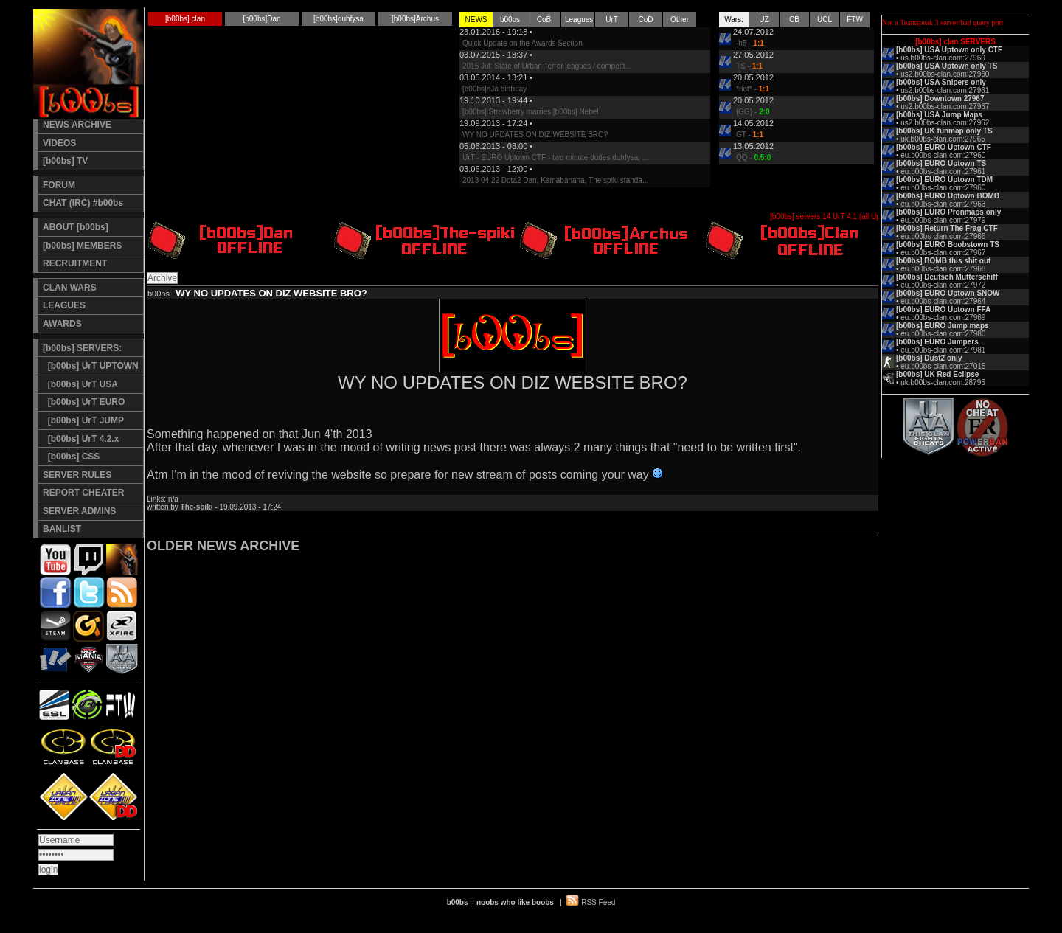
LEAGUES (64, 305)
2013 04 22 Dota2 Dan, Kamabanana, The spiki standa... (555, 180)
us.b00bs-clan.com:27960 (942, 58)
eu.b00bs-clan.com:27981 (942, 350)
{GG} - (753, 112)
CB (794, 19)
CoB (544, 19)
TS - (749, 66)
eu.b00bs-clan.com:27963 (942, 204)
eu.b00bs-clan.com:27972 (942, 285)
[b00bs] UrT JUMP (83, 420)
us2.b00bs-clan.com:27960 (944, 74)
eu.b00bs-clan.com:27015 (942, 366)
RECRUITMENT (75, 263)
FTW (855, 19)
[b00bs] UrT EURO (84, 402)
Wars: (733, 19)
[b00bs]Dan (261, 19)
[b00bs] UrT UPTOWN (91, 366)
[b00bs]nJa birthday (494, 89)
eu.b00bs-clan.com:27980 (942, 334)
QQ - (753, 157)
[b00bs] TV (65, 161)
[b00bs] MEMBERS (82, 245)
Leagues (579, 19)
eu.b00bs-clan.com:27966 (942, 236)
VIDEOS (59, 143)
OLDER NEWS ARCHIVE (223, 545)
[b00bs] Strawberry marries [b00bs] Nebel (530, 112)
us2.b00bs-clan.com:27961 (944, 90)
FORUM (59, 185)
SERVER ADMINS (79, 511)
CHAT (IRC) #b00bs (83, 203)
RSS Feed (598, 902)
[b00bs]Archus (415, 19)
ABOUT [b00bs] (75, 227)
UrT (611, 19)
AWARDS (62, 324)
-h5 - (750, 43)
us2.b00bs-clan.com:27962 (944, 123)
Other (679, 19)
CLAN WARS (70, 287)
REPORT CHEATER (83, 493)
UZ (763, 19)
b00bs (510, 19)
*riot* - (752, 89)
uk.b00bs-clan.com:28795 (942, 382)
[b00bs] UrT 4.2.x (81, 439)
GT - (749, 135)
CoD (645, 19)
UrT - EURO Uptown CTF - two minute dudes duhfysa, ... (555, 157)
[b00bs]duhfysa (338, 19)
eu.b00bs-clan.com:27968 (942, 269)
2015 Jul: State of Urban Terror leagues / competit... (546, 66)
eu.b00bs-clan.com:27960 (942, 155)
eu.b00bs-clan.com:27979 (942, 220)
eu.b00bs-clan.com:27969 (942, 317)
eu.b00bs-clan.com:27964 (942, 301)
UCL (824, 19)
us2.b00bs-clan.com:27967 (944, 107)
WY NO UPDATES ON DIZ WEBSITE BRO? (535, 135)
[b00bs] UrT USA (80, 384)
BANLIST (62, 529)
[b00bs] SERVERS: (82, 348)
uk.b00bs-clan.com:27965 (942, 139)
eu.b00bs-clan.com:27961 (942, 171)
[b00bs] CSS (71, 456)
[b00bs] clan (185, 19)
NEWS (476, 19)
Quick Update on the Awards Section (522, 43)
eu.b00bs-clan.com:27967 (942, 253)
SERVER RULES (77, 475)
